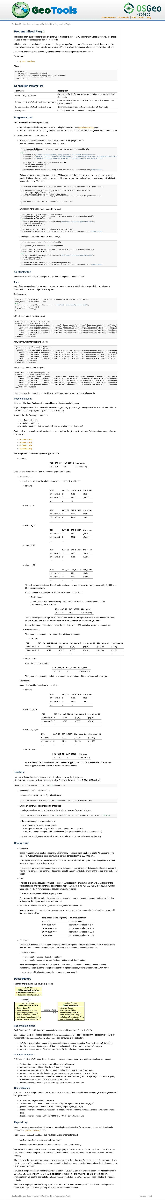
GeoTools (44, 10)
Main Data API (46, 24)
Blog (149, 17)
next (150, 1181)
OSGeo (143, 10)
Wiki (134, 17)
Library (36, 24)
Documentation (109, 17)
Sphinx (104, 1193)
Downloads (123, 17)
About (141, 17)
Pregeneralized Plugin (62, 24)
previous (143, 1181)
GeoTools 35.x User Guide (21, 24)
